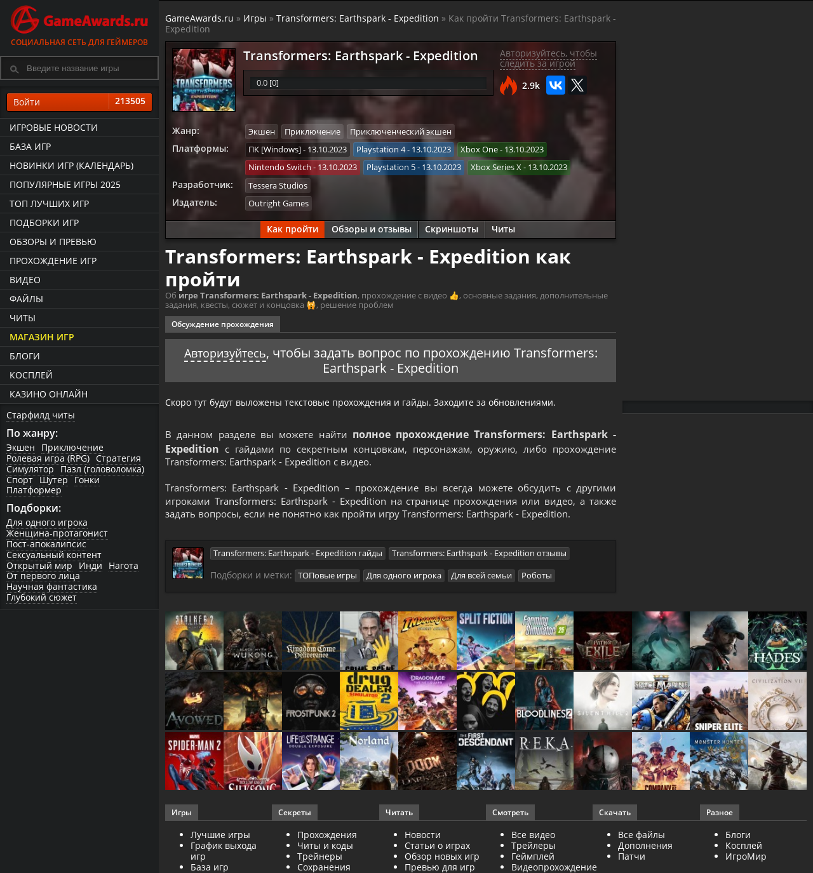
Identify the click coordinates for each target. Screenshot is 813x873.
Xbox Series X (496, 166)
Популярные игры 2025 (65, 184)
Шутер (53, 480)
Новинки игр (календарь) (71, 165)
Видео (25, 280)
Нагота (123, 565)
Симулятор (30, 469)
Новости (423, 850)
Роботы (536, 591)
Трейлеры (533, 861)
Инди (90, 565)
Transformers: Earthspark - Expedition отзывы (479, 569)
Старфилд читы (40, 415)
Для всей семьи (481, 591)
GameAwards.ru (199, 18)
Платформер (34, 490)
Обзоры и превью (53, 242)
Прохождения (327, 850)
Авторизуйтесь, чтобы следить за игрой (548, 58)
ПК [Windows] (274, 148)
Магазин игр (42, 337)
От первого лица (43, 576)
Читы (23, 318)
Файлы (26, 299)
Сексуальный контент (54, 555)
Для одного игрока (47, 522)
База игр (30, 146)
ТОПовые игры (327, 591)
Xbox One (479, 148)
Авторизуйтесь (225, 350)
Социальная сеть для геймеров (79, 24)
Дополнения (645, 861)
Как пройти (292, 226)
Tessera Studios (277, 183)
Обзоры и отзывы (372, 226)
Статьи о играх (437, 861)
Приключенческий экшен (401, 131)
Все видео (533, 850)
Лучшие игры (220, 850)
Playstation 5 (390, 166)
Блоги (25, 356)
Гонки (87, 480)
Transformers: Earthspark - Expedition (357, 18)
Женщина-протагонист (57, 533)
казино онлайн (49, 394)
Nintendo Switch (279, 166)
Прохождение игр (53, 261)
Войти (79, 102)
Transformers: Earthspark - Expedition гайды (297, 569)
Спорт (19, 480)
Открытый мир (39, 565)
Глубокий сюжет (41, 597)
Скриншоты (451, 226)
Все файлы (641, 850)
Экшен (20, 447)
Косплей (31, 375)
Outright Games (278, 201)
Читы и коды (325, 861)
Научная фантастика (51, 586)
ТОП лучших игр (49, 203)
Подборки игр (44, 223)
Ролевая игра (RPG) (48, 458)
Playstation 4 (380, 148)
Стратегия (118, 458)
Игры (255, 18)
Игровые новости (54, 127)
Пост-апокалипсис (46, 544)
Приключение (72, 447)
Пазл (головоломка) (102, 469)
